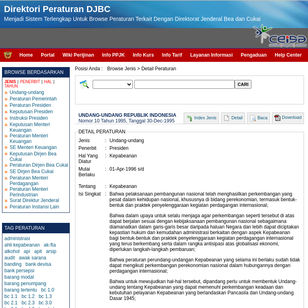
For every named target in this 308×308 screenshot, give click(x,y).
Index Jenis (205, 117)
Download (292, 117)
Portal (48, 55)
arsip (51, 251)
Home (26, 55)
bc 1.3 (45, 296)
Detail (237, 117)
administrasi (17, 238)
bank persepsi (19, 270)
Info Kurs (143, 55)
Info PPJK (113, 55)
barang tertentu (20, 290)
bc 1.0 (47, 290)
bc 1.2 (28, 296)
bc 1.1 (11, 296)
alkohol (12, 251)
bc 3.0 (45, 303)
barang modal (19, 277)
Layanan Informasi (211, 55)
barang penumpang (25, 283)
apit (38, 251)
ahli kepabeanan (22, 245)
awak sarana (32, 258)
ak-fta (50, 245)
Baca (262, 117)
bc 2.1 (11, 303)
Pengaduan (254, 55)
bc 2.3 (28, 303)
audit (9, 258)
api (27, 251)
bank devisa (38, 264)
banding (13, 264)
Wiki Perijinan (78, 55)
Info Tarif (172, 55)
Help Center (288, 55)
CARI (243, 84)
